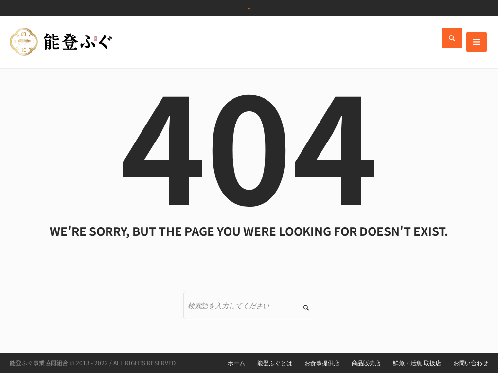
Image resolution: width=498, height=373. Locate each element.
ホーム (236, 363)
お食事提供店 (321, 363)
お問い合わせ (470, 363)
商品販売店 (366, 363)
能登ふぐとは (274, 363)
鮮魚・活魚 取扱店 (417, 363)
